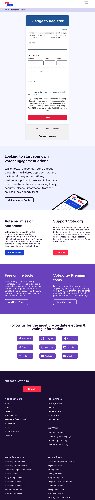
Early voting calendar (14, 477)
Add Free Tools (16, 302)
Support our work (13, 431)
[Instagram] (47, 338)
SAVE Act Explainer (13, 493)
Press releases (11, 415)
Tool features (53, 419)
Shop (7, 427)
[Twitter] (25, 347)
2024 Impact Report (56, 432)
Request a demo (54, 411)
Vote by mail (53, 469)
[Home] (9, 4)
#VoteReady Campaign (57, 440)
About (7, 403)
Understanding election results (18, 469)
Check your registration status (61, 461)
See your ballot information (59, 481)
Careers (8, 411)
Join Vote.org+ (65, 302)
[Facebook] (25, 338)
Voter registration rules (15, 461)
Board (7, 407)
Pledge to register (55, 477)
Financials (9, 435)
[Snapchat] (47, 347)
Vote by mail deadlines (15, 485)
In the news (10, 423)
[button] (86, 4)
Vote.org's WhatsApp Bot (58, 497)
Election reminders (55, 485)
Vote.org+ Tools (54, 403)
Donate (61, 252)
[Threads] (70, 338)
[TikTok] (25, 356)
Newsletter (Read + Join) (16, 419)
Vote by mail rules (13, 481)
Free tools (51, 407)
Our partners (53, 415)
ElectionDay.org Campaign (59, 436)
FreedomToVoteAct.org (57, 444)
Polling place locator (56, 489)
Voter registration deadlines (17, 465)
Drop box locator (55, 493)
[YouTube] (47, 356)
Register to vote (54, 465)
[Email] (70, 356)
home (7, 10)
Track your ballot (55, 473)
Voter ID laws (11, 473)
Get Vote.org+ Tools (19, 200)
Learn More (14, 252)
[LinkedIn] (70, 347)
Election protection (13, 489)
